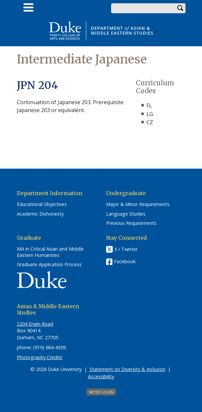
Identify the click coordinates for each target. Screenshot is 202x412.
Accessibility (101, 376)
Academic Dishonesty (40, 214)
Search (180, 8)
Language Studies (125, 214)
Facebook (125, 261)
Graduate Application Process (49, 265)
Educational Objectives (42, 204)
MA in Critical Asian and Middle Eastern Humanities (50, 252)
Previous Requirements (131, 223)
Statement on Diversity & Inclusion (127, 369)
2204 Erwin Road (35, 324)
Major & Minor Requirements (138, 204)
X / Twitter (126, 249)
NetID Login (101, 392)
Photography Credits (39, 357)
